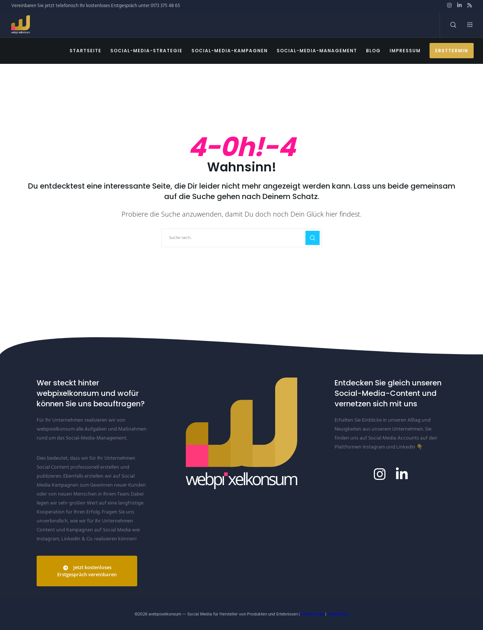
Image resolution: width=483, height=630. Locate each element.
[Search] (448, 25)
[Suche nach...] (241, 238)
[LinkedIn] (459, 5)
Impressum (337, 614)
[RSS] (469, 5)
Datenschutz (312, 614)
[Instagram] (449, 5)
